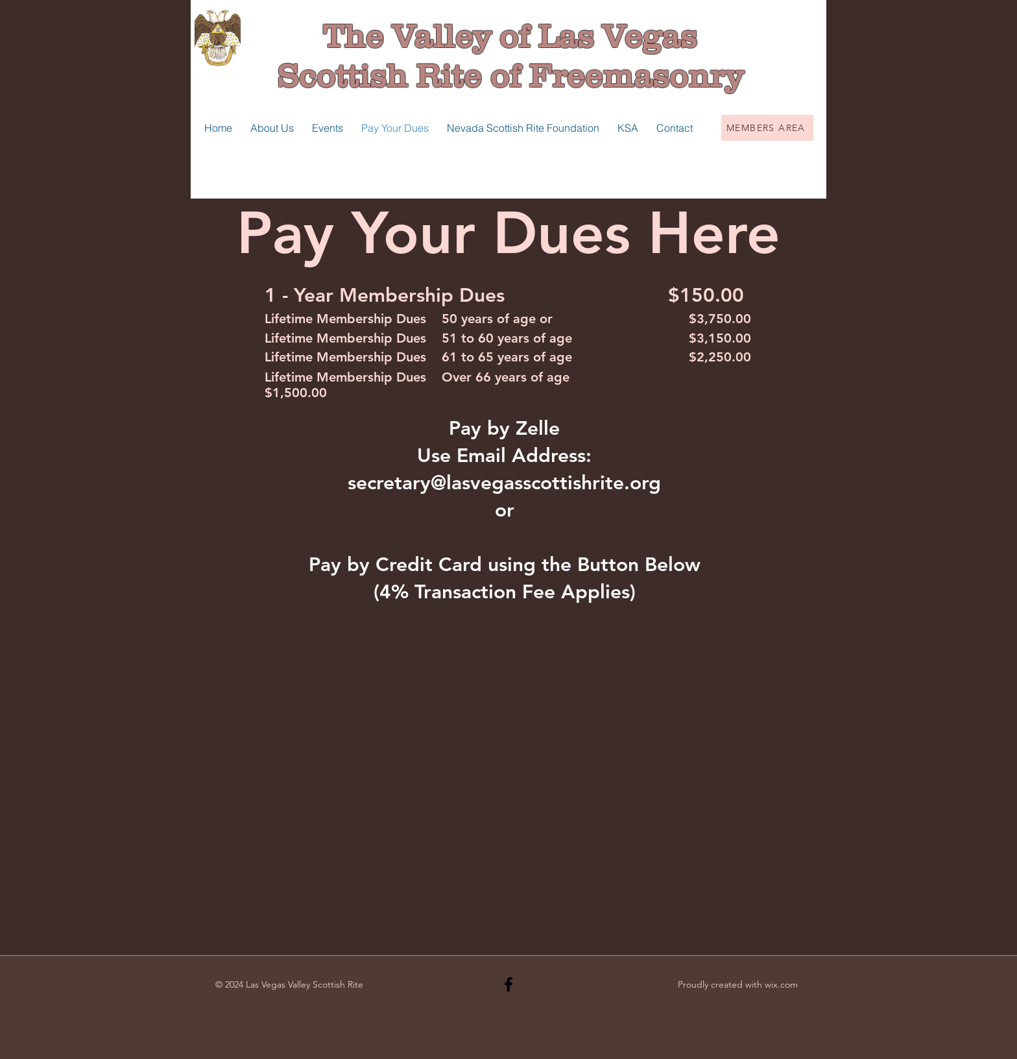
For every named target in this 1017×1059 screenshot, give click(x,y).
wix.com (781, 984)
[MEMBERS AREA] (767, 128)
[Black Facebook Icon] (508, 984)
